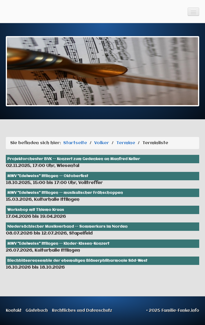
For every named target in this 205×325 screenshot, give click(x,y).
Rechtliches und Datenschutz (82, 311)
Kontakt (13, 311)
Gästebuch (37, 311)
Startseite (75, 143)
